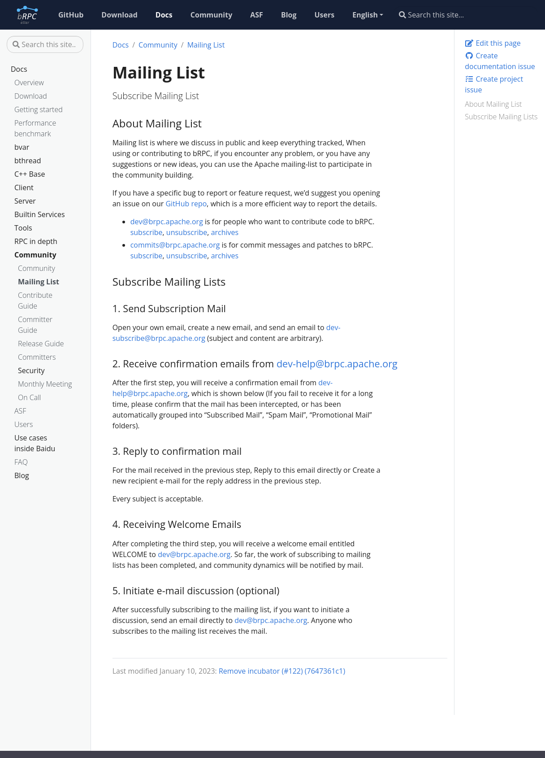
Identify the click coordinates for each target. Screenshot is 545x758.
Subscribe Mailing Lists (501, 117)
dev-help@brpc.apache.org (337, 363)
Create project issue (494, 84)
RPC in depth (35, 241)
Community (35, 255)
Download (30, 96)
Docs (19, 69)
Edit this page (492, 43)
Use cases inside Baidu (34, 443)
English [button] (365, 15)
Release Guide (41, 344)
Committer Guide (35, 324)
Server (25, 201)
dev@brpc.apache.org (166, 222)
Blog (21, 475)
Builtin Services (39, 214)
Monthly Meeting (45, 384)
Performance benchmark (35, 128)
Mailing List (38, 282)
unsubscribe (187, 232)
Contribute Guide (35, 300)
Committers (37, 357)
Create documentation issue (500, 61)
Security (31, 370)
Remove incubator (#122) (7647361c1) (282, 671)
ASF (20, 411)
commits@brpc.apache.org (175, 245)
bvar (21, 147)
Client (24, 187)
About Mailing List (493, 104)
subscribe (146, 232)
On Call (29, 397)
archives (225, 232)
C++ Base (29, 174)
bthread (27, 161)
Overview (29, 82)
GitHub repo (186, 204)
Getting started (38, 109)
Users (23, 424)
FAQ (21, 462)
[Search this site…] (466, 14)
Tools (23, 228)
